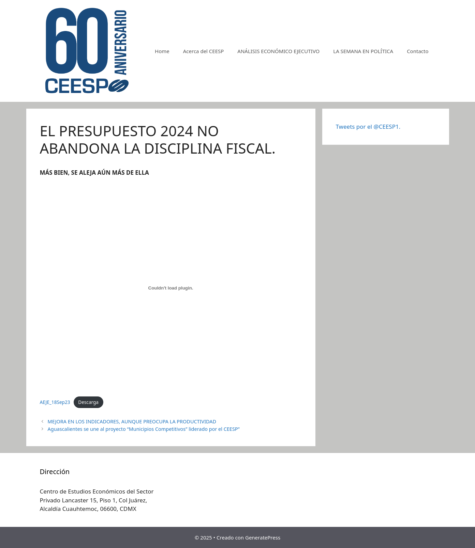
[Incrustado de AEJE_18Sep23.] (171, 288)
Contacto (417, 51)
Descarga (88, 402)
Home (162, 51)
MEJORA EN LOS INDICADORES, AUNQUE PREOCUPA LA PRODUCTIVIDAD (132, 421)
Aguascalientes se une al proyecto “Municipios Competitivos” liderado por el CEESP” (144, 429)
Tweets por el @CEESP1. (368, 126)
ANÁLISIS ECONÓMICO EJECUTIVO (278, 51)
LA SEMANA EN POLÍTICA (363, 51)
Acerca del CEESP (203, 51)
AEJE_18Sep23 (55, 402)
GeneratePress (262, 537)
